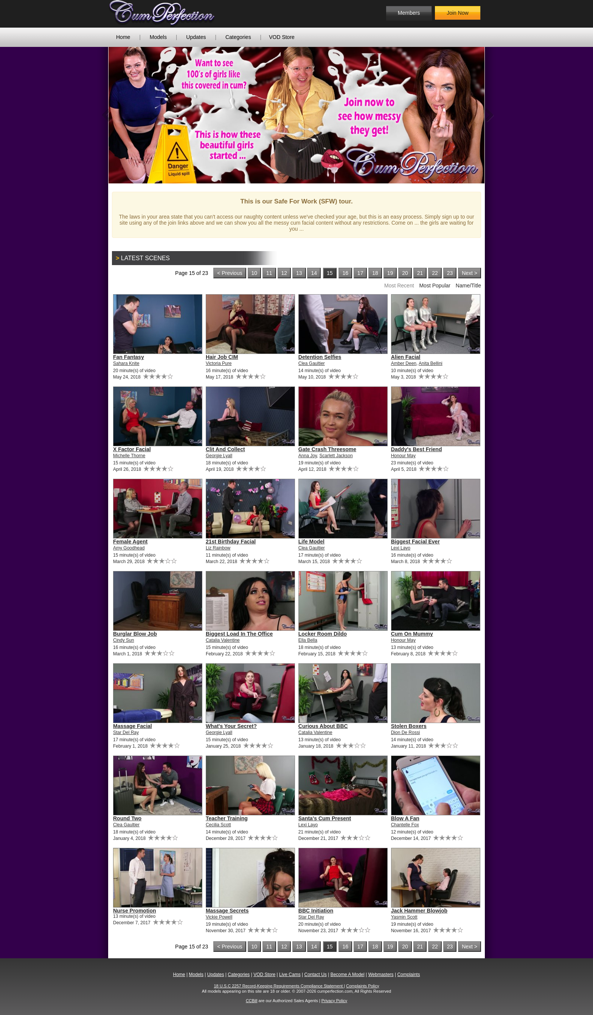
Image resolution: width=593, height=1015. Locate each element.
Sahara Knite (126, 363)
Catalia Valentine (223, 640)
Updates (196, 37)
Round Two (127, 818)
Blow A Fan (405, 818)
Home (123, 37)
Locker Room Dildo (322, 634)
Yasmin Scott (404, 917)
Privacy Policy (334, 1000)
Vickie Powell (219, 917)
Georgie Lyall (219, 455)
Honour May (403, 455)
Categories (238, 37)
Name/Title (468, 285)
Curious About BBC (323, 726)
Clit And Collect (225, 449)
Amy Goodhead (128, 548)
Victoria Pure (218, 363)
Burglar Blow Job (135, 634)
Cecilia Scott (218, 824)
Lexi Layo (400, 548)
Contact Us (315, 974)
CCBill (252, 1000)
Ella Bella (307, 640)
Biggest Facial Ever (415, 542)
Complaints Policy (362, 986)
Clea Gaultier (311, 363)
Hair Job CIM (222, 357)
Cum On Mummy (412, 634)
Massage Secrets (227, 911)
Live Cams (290, 974)
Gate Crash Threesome (327, 449)
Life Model (311, 542)
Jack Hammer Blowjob (419, 911)
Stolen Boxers (409, 726)
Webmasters (380, 974)
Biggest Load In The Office (239, 634)
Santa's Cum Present (324, 818)
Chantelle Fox (405, 824)
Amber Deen (403, 363)
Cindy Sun (123, 640)
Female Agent (130, 542)
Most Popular (434, 285)
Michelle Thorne (129, 455)
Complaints (408, 974)
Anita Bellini (430, 363)
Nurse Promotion (134, 911)
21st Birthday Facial (231, 542)
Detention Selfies (320, 357)
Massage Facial (132, 726)
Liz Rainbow (218, 548)
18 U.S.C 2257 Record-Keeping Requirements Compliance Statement (279, 986)
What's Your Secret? (231, 726)
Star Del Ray (126, 732)
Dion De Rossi (405, 732)
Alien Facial (406, 357)
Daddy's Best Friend (416, 449)
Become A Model (348, 974)
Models (158, 37)
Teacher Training (227, 818)
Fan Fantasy (128, 357)
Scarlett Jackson (336, 455)
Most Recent (399, 285)
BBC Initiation (316, 911)
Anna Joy (307, 455)
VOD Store (282, 37)
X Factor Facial (132, 449)
